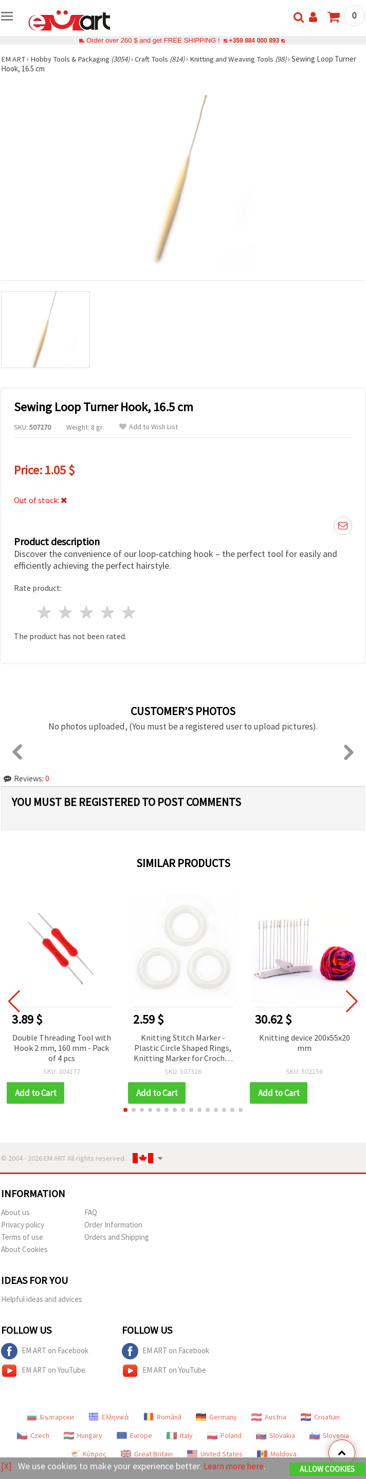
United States (215, 1454)
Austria (268, 1417)
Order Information (113, 1225)
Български (50, 1417)
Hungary (83, 1435)
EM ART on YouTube (43, 1370)
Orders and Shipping (116, 1237)
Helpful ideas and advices (41, 1299)
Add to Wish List (148, 427)
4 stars (107, 612)
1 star (45, 612)
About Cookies (24, 1249)
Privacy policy (22, 1225)
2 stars (66, 612)
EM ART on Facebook (44, 1351)
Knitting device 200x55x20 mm (304, 1042)
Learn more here (235, 1466)
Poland (224, 1435)
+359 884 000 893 (254, 40)
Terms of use (22, 1237)
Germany (216, 1417)
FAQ (90, 1212)
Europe (134, 1435)
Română (162, 1417)
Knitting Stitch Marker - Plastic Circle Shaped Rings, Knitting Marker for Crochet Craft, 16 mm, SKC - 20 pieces (183, 1048)
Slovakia (275, 1435)
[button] (125, 1110)
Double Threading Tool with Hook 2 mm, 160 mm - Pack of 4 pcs (61, 1047)
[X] (6, 1466)
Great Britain (147, 1454)
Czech (33, 1435)
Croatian (320, 1417)
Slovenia (329, 1435)
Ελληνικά (108, 1417)
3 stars (87, 612)
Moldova (277, 1454)
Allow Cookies (327, 1469)
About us (15, 1212)
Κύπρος (87, 1454)
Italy (180, 1435)
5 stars (128, 612)
